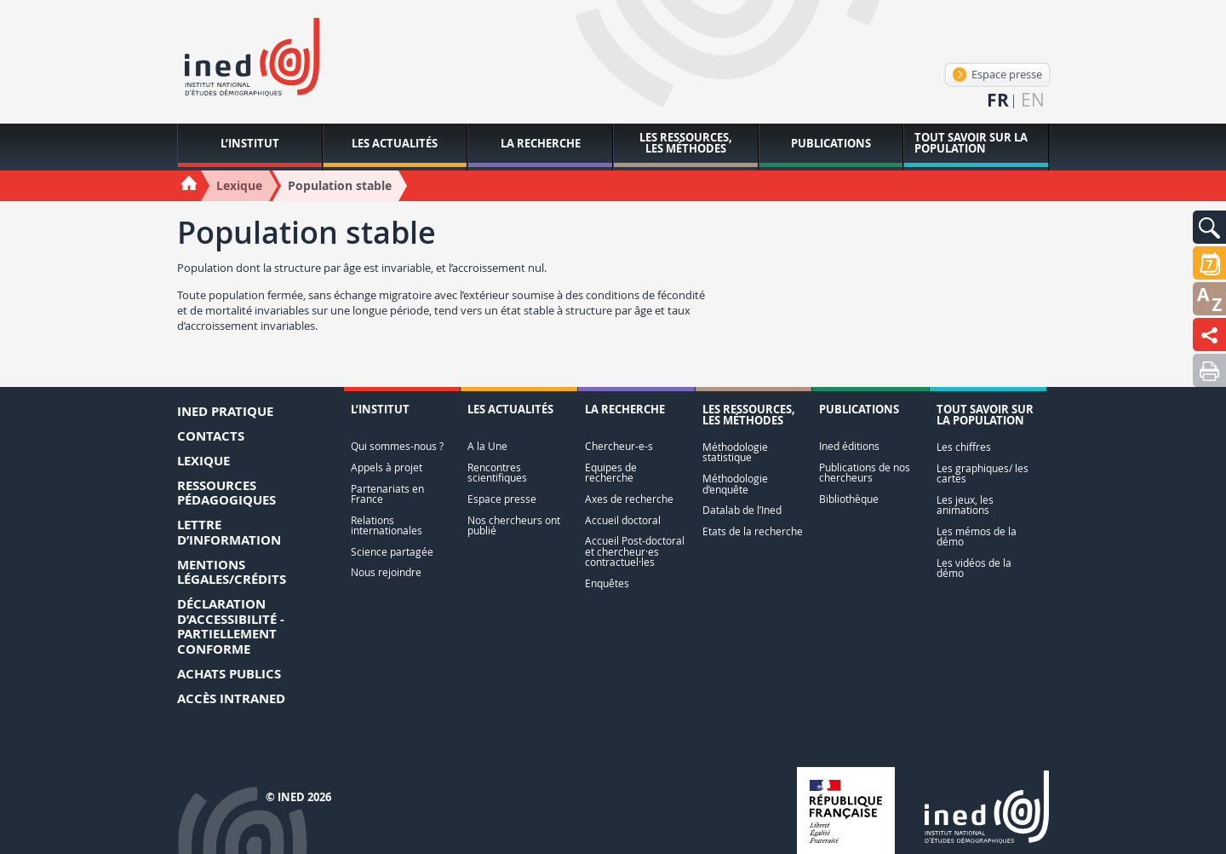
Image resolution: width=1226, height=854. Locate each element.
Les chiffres (964, 447)
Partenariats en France (387, 494)
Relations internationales (386, 525)
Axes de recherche (629, 499)
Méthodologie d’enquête (735, 483)
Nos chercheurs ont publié (513, 525)
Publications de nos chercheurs (864, 472)
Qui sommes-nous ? (397, 446)
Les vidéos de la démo (974, 568)
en (1033, 100)
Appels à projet (386, 467)
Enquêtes (607, 583)
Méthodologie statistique (735, 452)
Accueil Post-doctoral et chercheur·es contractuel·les (635, 551)
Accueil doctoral (623, 520)
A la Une (487, 446)
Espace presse (997, 74)
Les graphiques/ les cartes (982, 473)
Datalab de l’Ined (742, 510)
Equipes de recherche (611, 472)
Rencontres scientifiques (497, 472)
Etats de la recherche (752, 531)
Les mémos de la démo (977, 536)
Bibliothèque (849, 499)
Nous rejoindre (386, 572)
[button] (1209, 227)
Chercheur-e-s (619, 446)
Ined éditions (849, 446)
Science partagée (392, 552)
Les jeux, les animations (965, 505)
